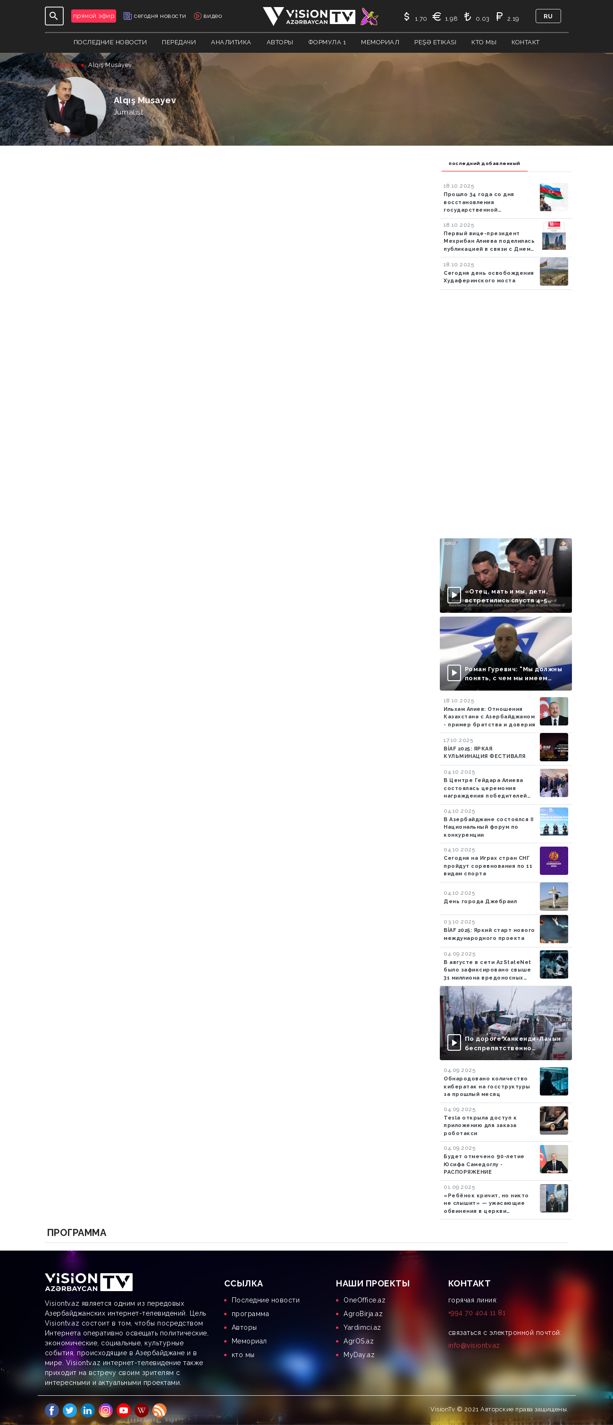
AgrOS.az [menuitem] (359, 1341)
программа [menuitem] (250, 1314)
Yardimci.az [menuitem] (362, 1327)
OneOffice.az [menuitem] (365, 1300)
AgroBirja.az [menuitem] (363, 1314)
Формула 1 (327, 42)
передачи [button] (179, 42)
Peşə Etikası (435, 42)
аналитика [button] (231, 42)
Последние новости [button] (110, 42)
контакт (526, 42)
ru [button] (548, 16)
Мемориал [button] (380, 42)
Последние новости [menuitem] (266, 1300)
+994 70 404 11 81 (477, 1313)
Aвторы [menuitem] (244, 1327)
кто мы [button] (483, 42)
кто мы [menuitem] (243, 1355)
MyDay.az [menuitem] (359, 1355)
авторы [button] (280, 42)
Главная (64, 64)
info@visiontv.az (474, 1345)
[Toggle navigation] (54, 16)
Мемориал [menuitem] (249, 1341)
